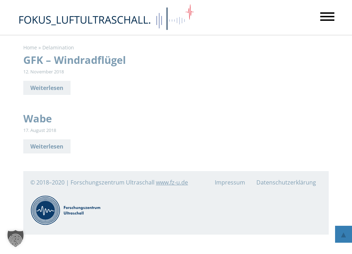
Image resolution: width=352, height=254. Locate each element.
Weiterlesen (46, 88)
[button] (15, 238)
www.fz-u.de (172, 182)
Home (30, 47)
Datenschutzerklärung (286, 182)
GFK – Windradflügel (74, 60)
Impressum (230, 182)
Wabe (37, 118)
